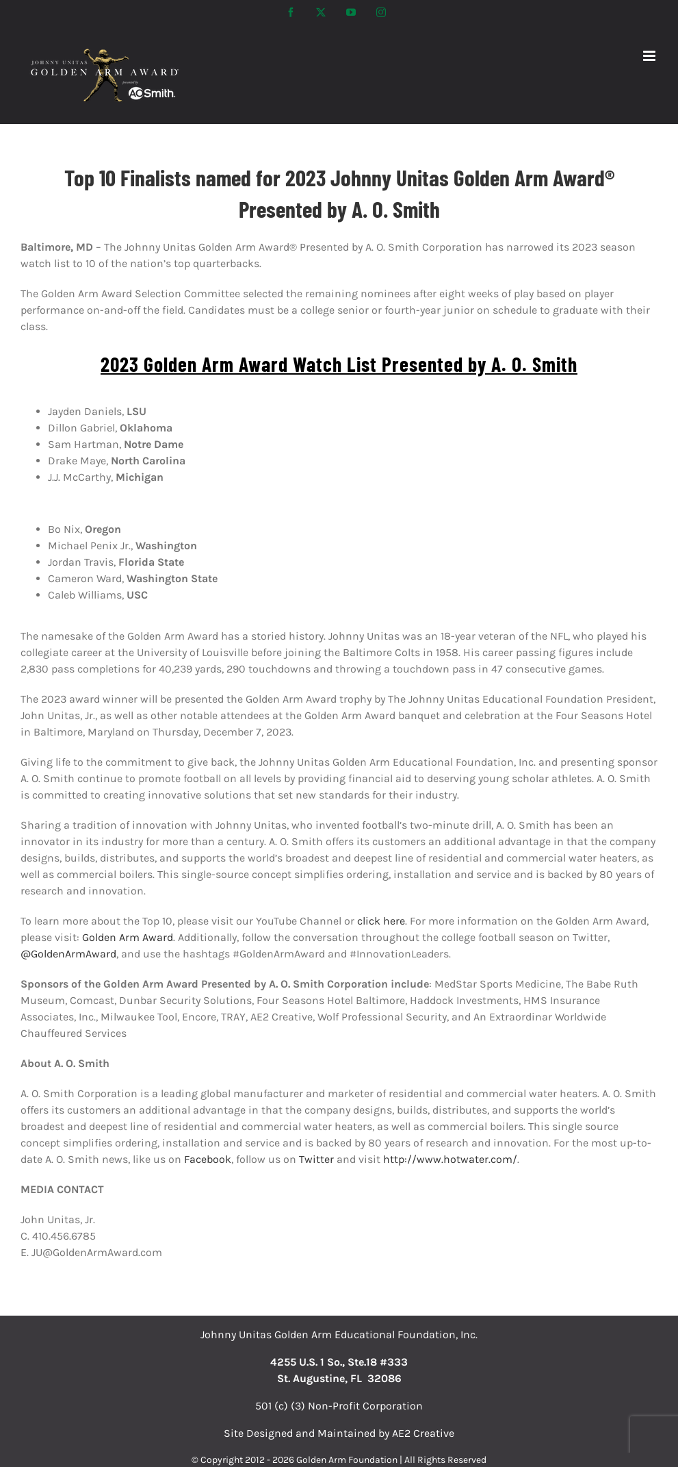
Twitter (316, 1159)
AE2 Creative (423, 1433)
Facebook (207, 1159)
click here (381, 920)
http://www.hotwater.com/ (450, 1159)
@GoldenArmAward (68, 953)
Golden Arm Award (127, 937)
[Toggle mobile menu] (650, 56)
